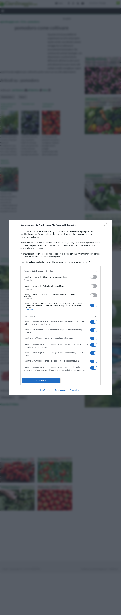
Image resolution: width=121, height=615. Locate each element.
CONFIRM (41, 381)
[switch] (93, 277)
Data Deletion (45, 390)
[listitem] (60, 271)
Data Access (60, 390)
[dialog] (60, 307)
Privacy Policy (75, 390)
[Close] (106, 225)
